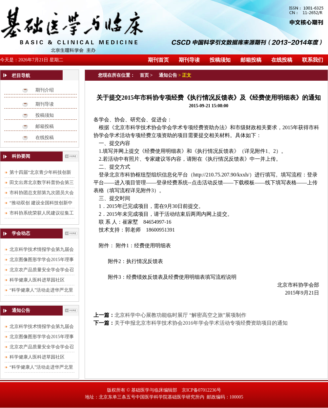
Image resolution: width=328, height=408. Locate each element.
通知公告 (168, 75)
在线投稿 (44, 137)
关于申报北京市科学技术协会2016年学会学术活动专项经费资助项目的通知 (201, 323)
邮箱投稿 (44, 126)
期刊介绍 (44, 90)
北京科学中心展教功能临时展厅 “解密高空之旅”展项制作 (180, 315)
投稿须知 (44, 115)
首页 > (147, 75)
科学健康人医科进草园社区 (37, 279)
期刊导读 (44, 104)
